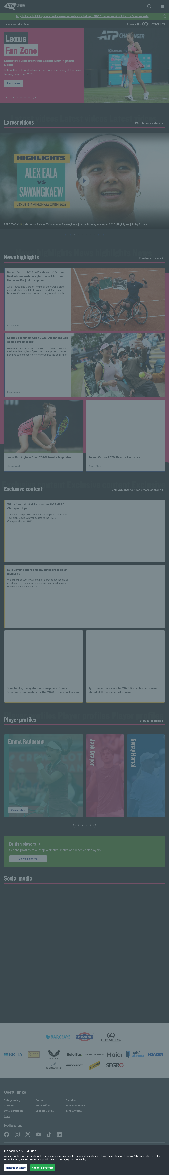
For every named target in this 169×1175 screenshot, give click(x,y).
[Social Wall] (84, 955)
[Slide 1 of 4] (82, 825)
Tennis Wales (74, 1110)
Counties (71, 1100)
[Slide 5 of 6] (90, 234)
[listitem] (58, 1037)
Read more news (152, 258)
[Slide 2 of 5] (17, 97)
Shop (7, 1116)
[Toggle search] (149, 6)
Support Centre (44, 1110)
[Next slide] (35, 97)
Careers (9, 1105)
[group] (43, 775)
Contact (40, 1100)
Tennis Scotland (75, 1105)
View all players (28, 858)
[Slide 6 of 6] (94, 234)
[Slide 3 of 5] (21, 97)
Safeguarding (12, 1100)
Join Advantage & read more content (138, 490)
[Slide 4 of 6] (86, 234)
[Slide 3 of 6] (82, 234)
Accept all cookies (43, 1167)
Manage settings (16, 1167)
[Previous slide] (6, 97)
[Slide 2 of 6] (78, 234)
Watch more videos (150, 124)
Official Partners (14, 1110)
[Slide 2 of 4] (86, 825)
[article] (84, 851)
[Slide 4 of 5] (25, 97)
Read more (13, 83)
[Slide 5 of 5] (29, 97)
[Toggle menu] (162, 6)
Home (7, 24)
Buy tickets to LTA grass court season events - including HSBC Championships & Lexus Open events (82, 16)
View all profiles (152, 721)
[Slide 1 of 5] (13, 97)
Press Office (42, 1105)
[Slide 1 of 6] (74, 234)
